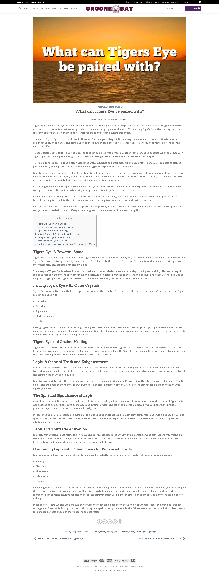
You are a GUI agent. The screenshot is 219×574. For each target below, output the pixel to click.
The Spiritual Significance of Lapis (53, 237)
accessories (122, 531)
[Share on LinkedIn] (119, 521)
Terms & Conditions (170, 2)
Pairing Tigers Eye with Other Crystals (55, 227)
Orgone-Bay (123, 120)
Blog (128, 2)
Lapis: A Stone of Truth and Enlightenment (57, 234)
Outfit (138, 531)
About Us (138, 2)
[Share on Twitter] (104, 521)
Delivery (148, 2)
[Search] (19, 8)
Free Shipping (71, 8)
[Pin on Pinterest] (114, 521)
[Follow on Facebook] (195, 2)
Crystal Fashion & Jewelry (109, 107)
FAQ (157, 2)
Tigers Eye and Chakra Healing (51, 230)
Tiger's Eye (151, 531)
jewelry (131, 531)
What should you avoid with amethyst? (162, 538)
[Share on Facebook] (99, 521)
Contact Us (187, 2)
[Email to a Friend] (109, 521)
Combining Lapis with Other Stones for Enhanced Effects (65, 244)
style (144, 531)
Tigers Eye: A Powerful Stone (50, 223)
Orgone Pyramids (40, 8)
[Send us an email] (200, 2)
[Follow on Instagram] (197, 2)
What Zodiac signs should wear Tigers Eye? (59, 538)
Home (26, 8)
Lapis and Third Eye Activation (51, 240)
